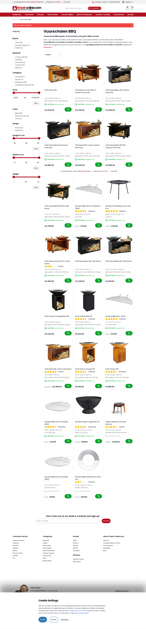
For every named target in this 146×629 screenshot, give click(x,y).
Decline (53, 620)
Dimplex (75, 545)
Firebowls (46, 540)
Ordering (16, 543)
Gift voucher (77, 562)
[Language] (127, 2)
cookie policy (83, 613)
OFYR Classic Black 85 (83, 316)
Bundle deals (47, 561)
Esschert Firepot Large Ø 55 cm (87, 422)
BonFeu (75, 543)
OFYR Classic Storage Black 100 (57, 316)
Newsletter (106, 548)
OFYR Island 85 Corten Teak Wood (58, 369)
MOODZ (75, 548)
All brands (76, 551)
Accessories (47, 556)
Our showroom (108, 545)
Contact (15, 556)
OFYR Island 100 (51, 90)
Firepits (45, 543)
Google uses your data (77, 610)
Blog (104, 551)
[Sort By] (53, 54)
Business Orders (78, 559)
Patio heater (47, 545)
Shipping (15, 548)
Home (15, 19)
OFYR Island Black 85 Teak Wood (87, 261)
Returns (15, 551)
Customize (64, 620)
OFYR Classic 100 (112, 369)
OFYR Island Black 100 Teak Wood (118, 261)
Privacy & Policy (18, 553)
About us (106, 540)
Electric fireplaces (49, 551)
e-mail (55, 591)
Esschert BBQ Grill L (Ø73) (115, 316)
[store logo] (27, 8)
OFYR (44, 558)
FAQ (14, 558)
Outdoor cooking (48, 553)
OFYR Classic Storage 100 (85, 369)
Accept (42, 620)
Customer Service (18, 540)
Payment (15, 545)
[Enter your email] (67, 521)
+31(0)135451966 (39, 591)
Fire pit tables (47, 548)
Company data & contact (111, 543)
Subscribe (106, 521)
